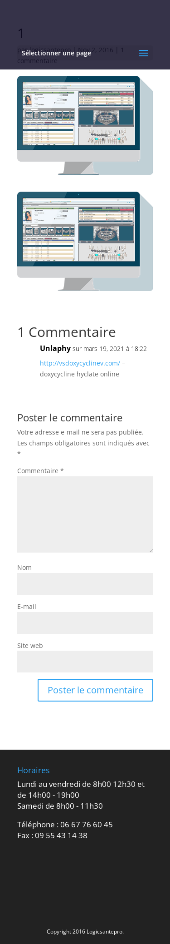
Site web (30, 645)
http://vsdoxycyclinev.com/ (80, 363)
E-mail (26, 606)
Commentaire (40, 470)
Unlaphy (55, 348)
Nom (24, 567)
